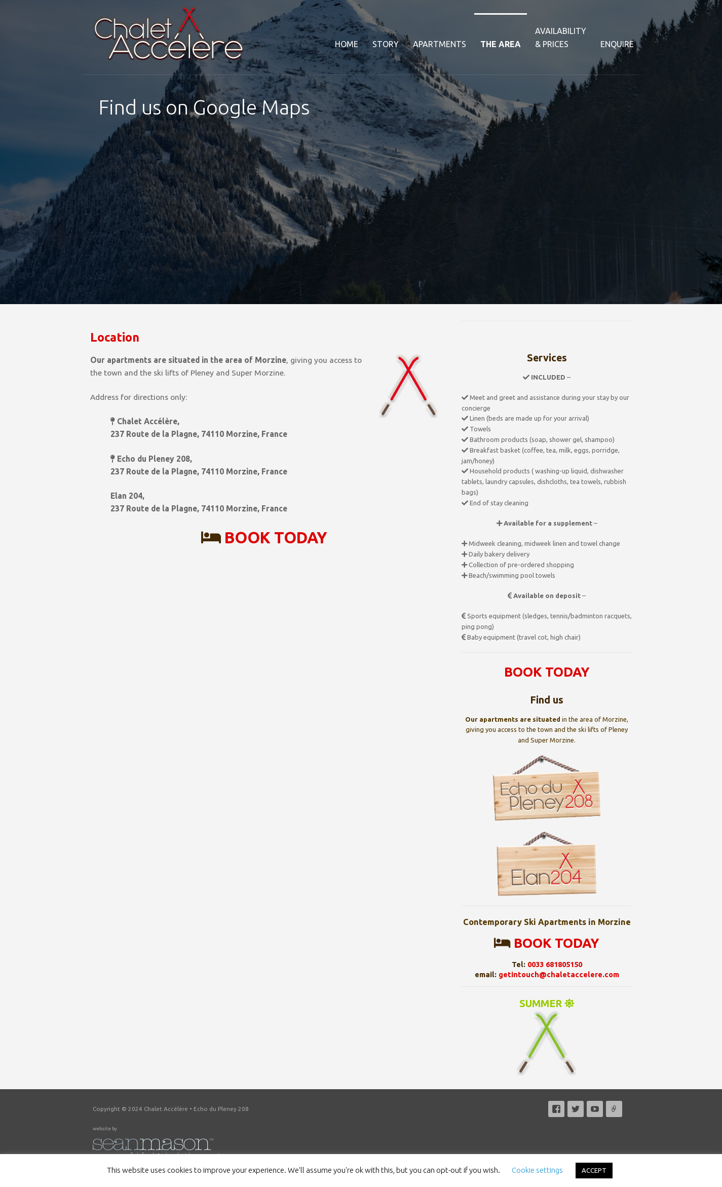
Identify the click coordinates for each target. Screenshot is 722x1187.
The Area (500, 44)
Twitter (575, 1109)
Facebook (556, 1109)
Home (346, 44)
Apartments (439, 44)
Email (614, 1109)
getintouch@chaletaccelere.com (559, 974)
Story (385, 44)
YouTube (595, 1109)
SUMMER (546, 1037)
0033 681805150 (554, 964)
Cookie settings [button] (537, 1170)
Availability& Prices (560, 37)
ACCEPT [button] (594, 1170)
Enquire (617, 44)
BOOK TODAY (275, 537)
